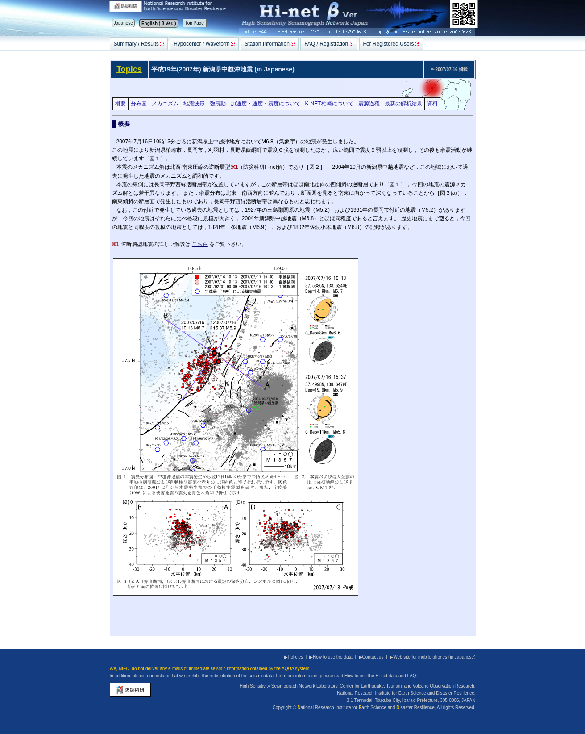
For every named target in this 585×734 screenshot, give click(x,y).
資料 (432, 103)
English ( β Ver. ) (158, 23)
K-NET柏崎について (329, 103)
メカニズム (165, 103)
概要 (120, 103)
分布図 (139, 103)
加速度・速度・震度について (265, 103)
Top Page (194, 23)
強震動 (218, 103)
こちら (200, 244)
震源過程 (369, 103)
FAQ (411, 675)
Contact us (373, 657)
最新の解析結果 (403, 103)
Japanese (123, 23)
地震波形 (194, 103)
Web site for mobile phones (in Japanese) (434, 657)
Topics (129, 69)
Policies (295, 657)
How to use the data (333, 657)
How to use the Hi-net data (370, 675)
